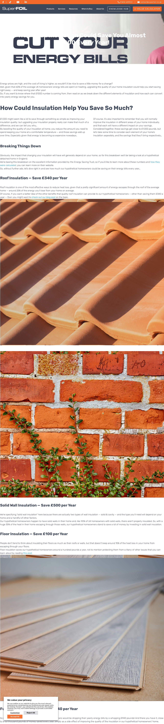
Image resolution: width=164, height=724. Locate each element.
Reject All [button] (31, 713)
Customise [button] (15, 713)
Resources (73, 9)
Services (61, 9)
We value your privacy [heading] (19, 700)
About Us (100, 9)
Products (50, 9)
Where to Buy (87, 9)
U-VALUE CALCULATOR (147, 9)
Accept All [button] (14, 716)
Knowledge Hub (118, 9)
